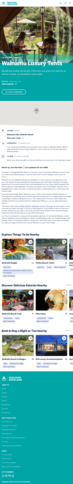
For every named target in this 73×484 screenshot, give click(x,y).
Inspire (4, 393)
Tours (49, 267)
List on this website (9, 463)
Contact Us (6, 413)
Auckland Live (7, 422)
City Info (5, 409)
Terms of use (6, 459)
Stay (10, 57)
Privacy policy (7, 454)
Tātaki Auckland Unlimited (11, 446)
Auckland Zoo (7, 434)
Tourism (5, 442)
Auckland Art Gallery (9, 426)
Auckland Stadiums (9, 430)
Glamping (17, 57)
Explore (4, 57)
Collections (6, 405)
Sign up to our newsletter (11, 467)
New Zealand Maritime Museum (13, 438)
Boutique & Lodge (16, 363)
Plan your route (15, 138)
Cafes (17, 318)
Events (4, 401)
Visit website (9, 84)
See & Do (7, 267)
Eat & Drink (8, 318)
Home (4, 389)
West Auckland (9, 276)
